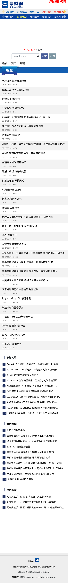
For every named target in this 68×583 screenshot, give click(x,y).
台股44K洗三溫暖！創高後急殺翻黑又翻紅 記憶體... (33, 364)
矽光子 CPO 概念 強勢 (13, 334)
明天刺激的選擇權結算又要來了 (22, 375)
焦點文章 (34, 11)
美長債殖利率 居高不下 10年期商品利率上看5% (30, 435)
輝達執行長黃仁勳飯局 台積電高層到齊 (22, 126)
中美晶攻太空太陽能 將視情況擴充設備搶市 (25, 280)
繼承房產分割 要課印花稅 (15, 89)
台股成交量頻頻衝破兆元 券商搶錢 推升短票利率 (27, 216)
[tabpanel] (9, 11)
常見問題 (33, 566)
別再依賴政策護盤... (16, 430)
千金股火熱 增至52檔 (13, 108)
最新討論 (9, 11)
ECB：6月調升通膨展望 (18, 446)
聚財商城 (22, 16)
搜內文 (52, 56)
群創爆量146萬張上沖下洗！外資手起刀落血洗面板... (34, 413)
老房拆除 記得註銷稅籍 (14, 80)
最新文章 (22, 11)
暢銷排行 (46, 16)
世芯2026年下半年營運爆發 (16, 298)
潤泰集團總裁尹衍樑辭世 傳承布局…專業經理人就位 (30, 271)
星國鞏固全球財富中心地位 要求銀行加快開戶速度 (32, 441)
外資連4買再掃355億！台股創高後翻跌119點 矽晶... (32, 402)
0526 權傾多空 (9, 235)
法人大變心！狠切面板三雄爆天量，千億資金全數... (32, 407)
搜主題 (44, 56)
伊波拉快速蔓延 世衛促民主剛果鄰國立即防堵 (30, 473)
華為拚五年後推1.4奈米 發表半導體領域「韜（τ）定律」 (35, 463)
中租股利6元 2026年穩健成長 (17, 316)
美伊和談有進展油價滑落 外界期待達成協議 (28, 457)
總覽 (22, 63)
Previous (3, 11)
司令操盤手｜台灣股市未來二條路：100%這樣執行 (32, 502)
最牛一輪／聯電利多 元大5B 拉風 (19, 226)
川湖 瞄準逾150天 (11, 189)
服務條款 (25, 566)
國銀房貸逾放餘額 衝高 (14, 244)
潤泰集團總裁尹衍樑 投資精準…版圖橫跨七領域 (27, 262)
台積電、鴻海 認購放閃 (14, 162)
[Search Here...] (26, 56)
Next (64, 11)
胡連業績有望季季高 (12, 307)
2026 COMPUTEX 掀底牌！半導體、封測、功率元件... (33, 369)
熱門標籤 (46, 11)
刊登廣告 (16, 566)
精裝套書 (59, 16)
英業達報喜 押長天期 (13, 180)
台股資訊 (9, 16)
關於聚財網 (50, 566)
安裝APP (33, 561)
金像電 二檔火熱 (10, 207)
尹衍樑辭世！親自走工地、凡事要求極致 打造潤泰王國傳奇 (33, 253)
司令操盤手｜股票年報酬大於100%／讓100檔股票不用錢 (35, 507)
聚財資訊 (16, 577)
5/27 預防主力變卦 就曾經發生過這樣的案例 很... (31, 391)
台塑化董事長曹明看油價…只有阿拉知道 (23, 153)
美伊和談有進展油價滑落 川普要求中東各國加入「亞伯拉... (36, 468)
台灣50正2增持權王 (12, 98)
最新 (4, 63)
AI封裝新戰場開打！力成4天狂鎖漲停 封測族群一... (32, 385)
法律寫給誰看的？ (11, 135)
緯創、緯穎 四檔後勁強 (14, 171)
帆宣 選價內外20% (12, 198)
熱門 (13, 63)
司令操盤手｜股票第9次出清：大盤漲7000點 (29, 496)
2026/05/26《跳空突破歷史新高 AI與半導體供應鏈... (33, 396)
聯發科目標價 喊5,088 (13, 325)
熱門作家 (59, 11)
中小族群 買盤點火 (12, 343)
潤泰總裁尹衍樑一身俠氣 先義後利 (20, 289)
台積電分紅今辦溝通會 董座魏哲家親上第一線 (26, 117)
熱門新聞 (11, 423)
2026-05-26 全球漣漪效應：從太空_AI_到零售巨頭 (32, 380)
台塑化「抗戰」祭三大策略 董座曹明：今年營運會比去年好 (33, 144)
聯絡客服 (41, 566)
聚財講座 (34, 16)
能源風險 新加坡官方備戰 (20, 479)
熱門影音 (11, 490)
